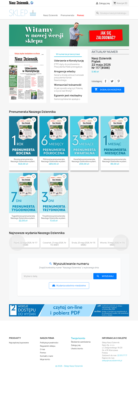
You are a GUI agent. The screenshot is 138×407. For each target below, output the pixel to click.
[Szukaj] (112, 13)
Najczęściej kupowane (19, 380)
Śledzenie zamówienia (80, 379)
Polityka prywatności (49, 380)
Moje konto (45, 397)
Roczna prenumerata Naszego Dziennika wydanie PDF (23, 161)
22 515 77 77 (122, 393)
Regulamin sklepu (47, 383)
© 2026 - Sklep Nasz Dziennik (69, 403)
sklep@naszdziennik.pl (112, 398)
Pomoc (80, 15)
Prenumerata (67, 15)
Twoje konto (78, 375)
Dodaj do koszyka (108, 89)
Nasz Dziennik (50, 15)
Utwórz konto (77, 386)
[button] (17, 261)
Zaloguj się (76, 383)
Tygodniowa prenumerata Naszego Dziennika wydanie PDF (23, 218)
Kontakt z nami (46, 393)
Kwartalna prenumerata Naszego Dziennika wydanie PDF (84, 161)
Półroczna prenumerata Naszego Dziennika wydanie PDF (53, 161)
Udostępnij (105, 81)
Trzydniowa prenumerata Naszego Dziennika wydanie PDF (53, 218)
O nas (42, 387)
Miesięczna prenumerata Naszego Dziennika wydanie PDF (114, 161)
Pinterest (118, 81)
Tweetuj (112, 81)
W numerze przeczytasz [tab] (68, 54)
